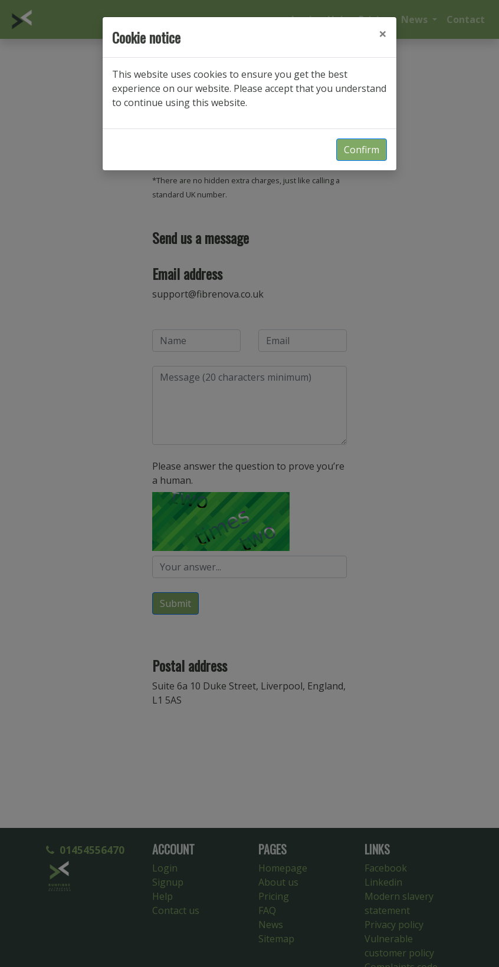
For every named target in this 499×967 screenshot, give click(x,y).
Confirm (361, 149)
